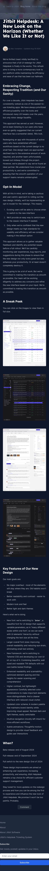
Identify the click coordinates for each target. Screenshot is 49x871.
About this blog (39, 6)
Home (2, 822)
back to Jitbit (11, 6)
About (3, 827)
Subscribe (24, 862)
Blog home (25, 6)
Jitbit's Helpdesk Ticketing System (16, 837)
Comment (24, 807)
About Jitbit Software (10, 832)
